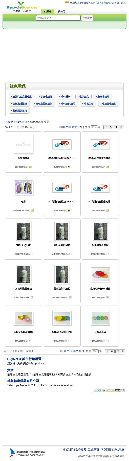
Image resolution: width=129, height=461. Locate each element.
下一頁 (118, 127)
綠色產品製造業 (44, 103)
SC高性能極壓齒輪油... (100, 201)
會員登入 (86, 2)
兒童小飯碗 (100, 332)
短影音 (11, 363)
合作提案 (80, 449)
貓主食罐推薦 (83, 374)
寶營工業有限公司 (98, 298)
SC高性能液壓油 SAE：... (62, 158)
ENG (123, 2)
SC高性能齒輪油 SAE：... (62, 201)
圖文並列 (77, 127)
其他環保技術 (20, 110)
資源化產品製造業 (22, 96)
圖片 (65, 127)
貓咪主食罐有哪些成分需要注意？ (53, 374)
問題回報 (106, 449)
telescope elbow (64, 385)
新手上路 (97, 2)
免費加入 (75, 2)
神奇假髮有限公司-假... (21, 210)
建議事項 (93, 449)
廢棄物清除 (103, 96)
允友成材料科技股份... (22, 254)
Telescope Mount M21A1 (22, 385)
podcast (40, 363)
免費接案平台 (25, 363)
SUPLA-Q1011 (23, 245)
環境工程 (88, 103)
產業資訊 (108, 2)
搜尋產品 (87, 17)
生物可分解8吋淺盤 (100, 288)
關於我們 (68, 449)
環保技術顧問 (68, 103)
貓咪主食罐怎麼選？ (19, 374)
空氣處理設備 (20, 103)
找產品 (47, 11)
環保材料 (65, 96)
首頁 (116, 2)
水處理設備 (46, 96)
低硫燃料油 (23, 158)
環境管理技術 (109, 103)
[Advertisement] (64, 55)
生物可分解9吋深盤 (62, 332)
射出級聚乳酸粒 (62, 245)
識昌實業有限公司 (22, 167)
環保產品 (84, 96)
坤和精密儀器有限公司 (23, 381)
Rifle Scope (45, 385)
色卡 (23, 201)
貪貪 (10, 370)
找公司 (61, 11)
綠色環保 (21, 121)
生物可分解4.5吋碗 (23, 332)
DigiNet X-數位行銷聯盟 (24, 359)
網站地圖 (119, 449)
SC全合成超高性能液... (100, 158)
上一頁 (108, 127)
